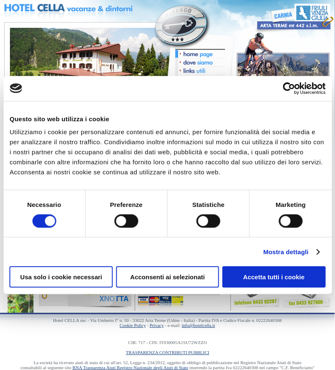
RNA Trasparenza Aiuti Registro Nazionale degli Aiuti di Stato (130, 367)
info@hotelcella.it (198, 325)
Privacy (157, 325)
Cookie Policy (133, 325)
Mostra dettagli (285, 251)
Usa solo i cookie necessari (61, 277)
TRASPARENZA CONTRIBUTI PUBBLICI (167, 352)
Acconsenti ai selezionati (167, 277)
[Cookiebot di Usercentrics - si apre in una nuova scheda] (288, 88)
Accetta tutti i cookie (273, 277)
